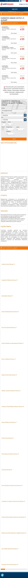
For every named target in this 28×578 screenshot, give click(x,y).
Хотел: (3, 108)
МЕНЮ (14, 10)
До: (2, 117)
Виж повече (14, 33)
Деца (17, 127)
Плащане (16, 0)
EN (26, 0)
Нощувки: (3, 122)
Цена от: (22, 29)
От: (2, 112)
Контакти (11, 0)
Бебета (8, 131)
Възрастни (9, 127)
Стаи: (9, 122)
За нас (6, 0)
